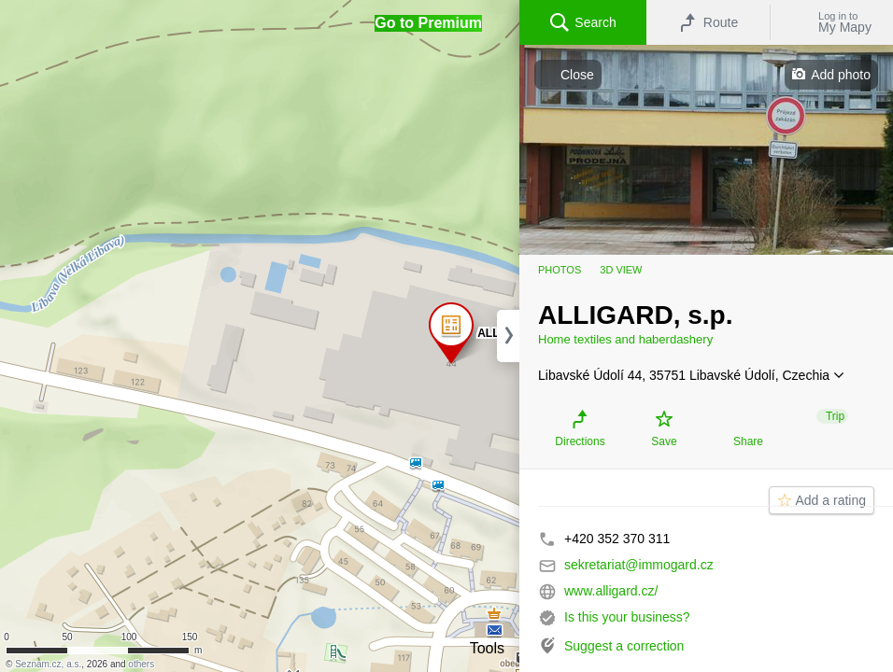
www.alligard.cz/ (611, 590)
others (141, 664)
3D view (621, 269)
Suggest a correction (624, 645)
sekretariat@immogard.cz (639, 564)
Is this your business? (627, 616)
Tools (487, 648)
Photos (559, 269)
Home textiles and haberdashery (625, 339)
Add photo (841, 74)
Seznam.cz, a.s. (48, 664)
